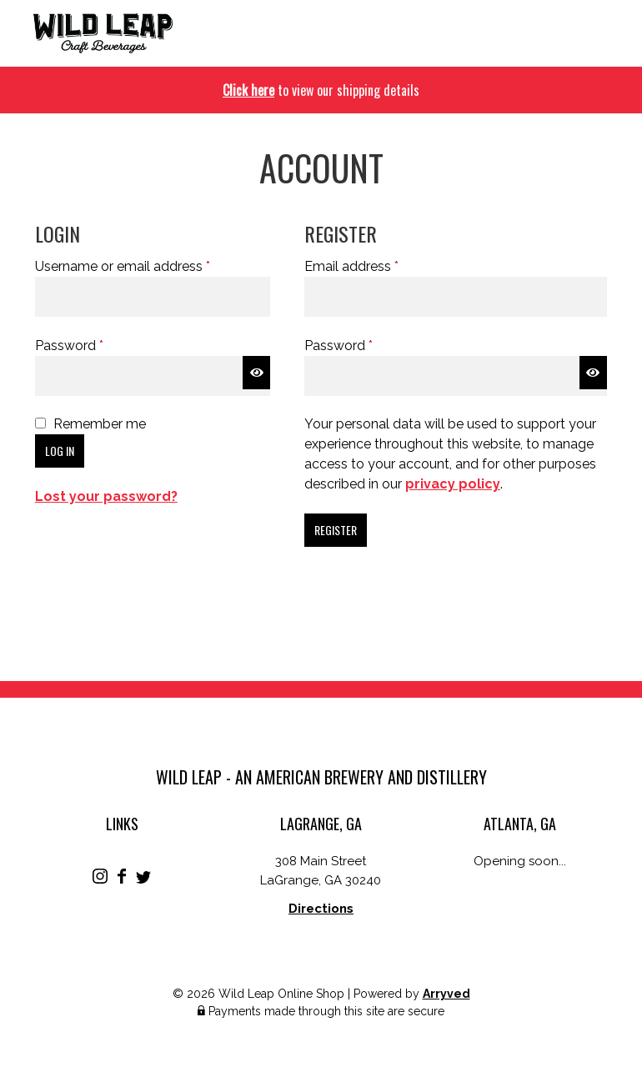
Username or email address (149, 265)
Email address (378, 265)
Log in (59, 450)
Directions (321, 908)
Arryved (446, 993)
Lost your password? (106, 496)
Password (96, 344)
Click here (248, 90)
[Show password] (256, 372)
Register (335, 529)
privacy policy (452, 484)
